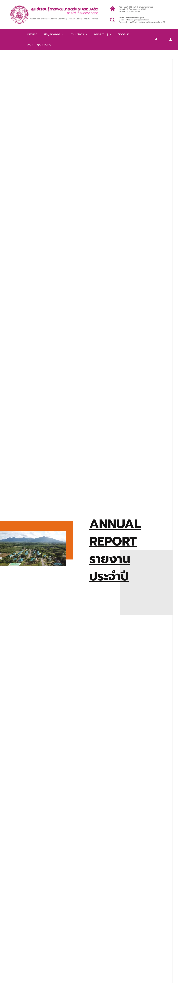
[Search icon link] (156, 39)
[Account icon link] (170, 39)
